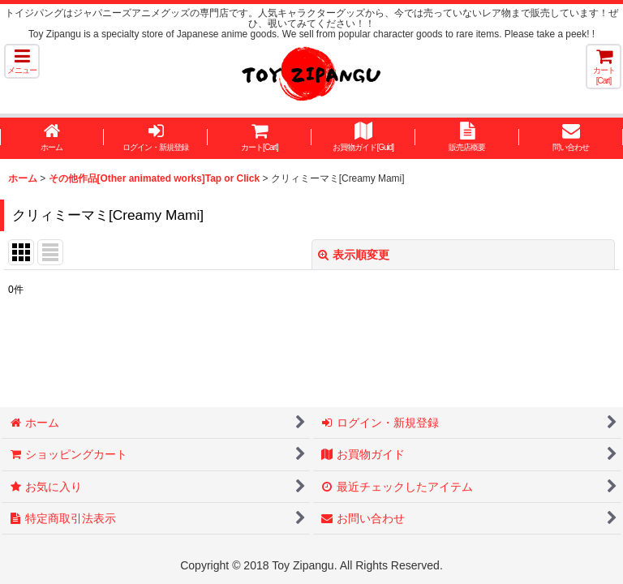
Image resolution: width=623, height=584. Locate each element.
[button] (22, 61)
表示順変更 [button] (353, 254)
